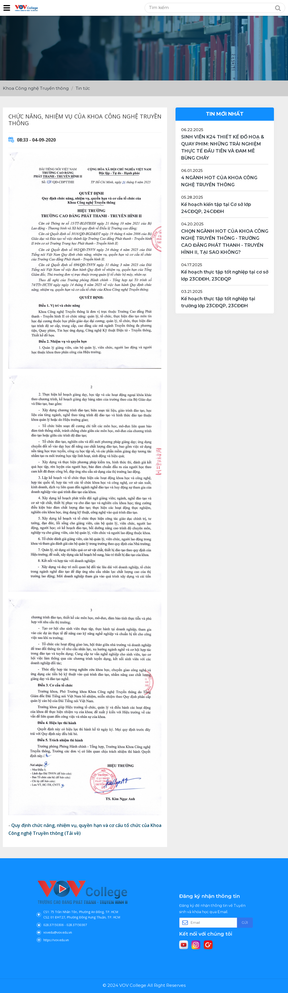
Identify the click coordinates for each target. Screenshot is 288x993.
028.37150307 (79, 919)
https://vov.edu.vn (67, 928)
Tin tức (83, 88)
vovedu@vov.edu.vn (68, 924)
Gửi (231, 921)
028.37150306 (65, 919)
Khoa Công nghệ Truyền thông (36, 88)
